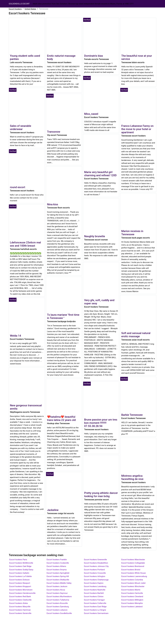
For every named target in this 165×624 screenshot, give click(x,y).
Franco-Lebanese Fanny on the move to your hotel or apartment (137, 129)
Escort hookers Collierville (95, 603)
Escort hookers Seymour (57, 593)
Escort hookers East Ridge (95, 606)
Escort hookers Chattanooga (96, 580)
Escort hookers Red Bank (20, 596)
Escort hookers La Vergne (95, 610)
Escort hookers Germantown (96, 613)
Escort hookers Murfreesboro (59, 596)
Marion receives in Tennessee (132, 233)
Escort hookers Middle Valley (59, 583)
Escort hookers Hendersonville (22, 593)
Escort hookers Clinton (94, 596)
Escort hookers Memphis (132, 603)
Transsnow (53, 131)
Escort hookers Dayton (94, 583)
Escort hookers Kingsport (20, 586)
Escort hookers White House (133, 573)
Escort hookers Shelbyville (58, 580)
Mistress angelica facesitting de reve (132, 477)
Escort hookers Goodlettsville (59, 613)
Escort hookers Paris (18, 559)
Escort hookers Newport (19, 583)
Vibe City (129, 4)
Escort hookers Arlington (94, 576)
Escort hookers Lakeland (131, 606)
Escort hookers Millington (132, 600)
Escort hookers (15, 9)
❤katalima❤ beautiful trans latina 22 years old (61, 418)
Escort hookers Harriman (20, 610)
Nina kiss (52, 204)
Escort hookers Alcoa (56, 590)
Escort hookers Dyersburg (58, 606)
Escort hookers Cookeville (58, 563)
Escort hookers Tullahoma (58, 600)
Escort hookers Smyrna (57, 569)
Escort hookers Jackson (57, 586)
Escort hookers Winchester (132, 586)
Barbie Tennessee (132, 414)
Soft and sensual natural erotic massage (135, 335)
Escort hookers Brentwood (132, 566)
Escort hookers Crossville (95, 573)
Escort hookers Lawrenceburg (134, 576)
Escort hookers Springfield (58, 573)
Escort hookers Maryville (19, 606)
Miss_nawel (91, 113)
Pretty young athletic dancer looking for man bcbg (101, 494)
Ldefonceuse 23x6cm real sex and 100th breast (25, 244)
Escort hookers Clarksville (20, 600)
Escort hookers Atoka (18, 603)
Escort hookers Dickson (19, 580)
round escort (17, 187)
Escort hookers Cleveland (132, 596)
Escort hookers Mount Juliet (133, 583)
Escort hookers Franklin (57, 559)
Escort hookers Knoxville (57, 603)
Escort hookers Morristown (20, 590)
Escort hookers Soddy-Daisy (21, 569)
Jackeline (53, 510)
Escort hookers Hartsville (132, 593)
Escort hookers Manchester (133, 559)
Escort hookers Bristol (130, 569)
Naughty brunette (94, 236)
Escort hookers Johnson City (96, 566)
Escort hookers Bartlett (94, 593)
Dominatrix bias (93, 55)
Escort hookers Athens (56, 566)
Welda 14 (15, 335)
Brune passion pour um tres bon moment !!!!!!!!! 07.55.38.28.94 (100, 423)
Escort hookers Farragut (94, 600)
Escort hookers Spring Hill (58, 576)
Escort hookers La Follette (20, 576)
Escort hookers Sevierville (20, 613)
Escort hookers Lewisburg (95, 586)
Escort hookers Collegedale (133, 563)
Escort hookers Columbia (132, 580)
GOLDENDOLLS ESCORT (19, 4)
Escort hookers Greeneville (95, 559)
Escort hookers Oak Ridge (20, 566)
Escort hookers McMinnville (21, 563)
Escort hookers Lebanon (57, 610)
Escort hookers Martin (130, 590)
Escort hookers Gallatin (19, 573)
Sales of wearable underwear (20, 127)
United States (30, 9)
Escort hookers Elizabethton (96, 563)
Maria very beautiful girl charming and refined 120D (100, 174)
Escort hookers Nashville (94, 590)
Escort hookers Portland (94, 569)
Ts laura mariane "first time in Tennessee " (63, 316)
